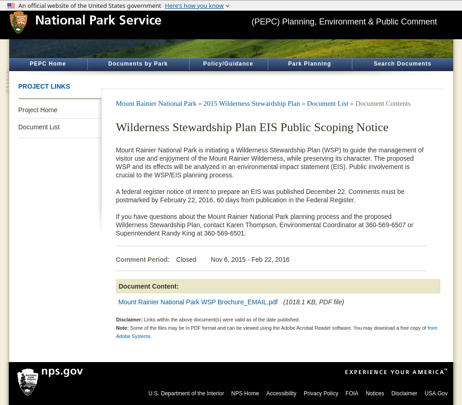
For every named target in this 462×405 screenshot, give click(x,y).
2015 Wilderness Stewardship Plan (251, 103)
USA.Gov (436, 393)
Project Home (38, 110)
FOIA (351, 393)
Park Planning (309, 63)
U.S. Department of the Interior (186, 393)
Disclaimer (404, 393)
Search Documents (402, 63)
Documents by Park (138, 63)
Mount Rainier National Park (156, 103)
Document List (39, 127)
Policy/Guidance (228, 63)
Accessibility (281, 393)
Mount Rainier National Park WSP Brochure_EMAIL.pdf (197, 302)
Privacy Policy (321, 393)
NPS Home (245, 393)
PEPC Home (48, 63)
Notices (375, 393)
